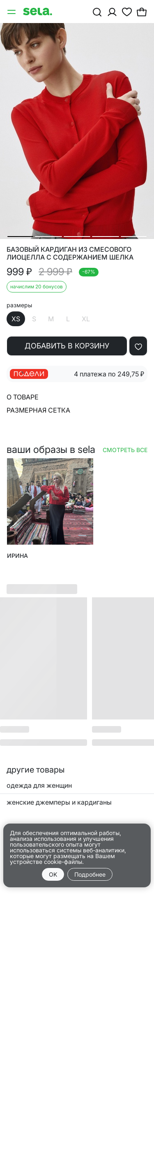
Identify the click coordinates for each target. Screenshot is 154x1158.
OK (53, 874)
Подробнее (90, 874)
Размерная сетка (38, 410)
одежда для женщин (39, 785)
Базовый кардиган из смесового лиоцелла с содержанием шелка (70, 253)
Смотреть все (125, 449)
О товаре (23, 397)
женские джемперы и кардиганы (59, 802)
